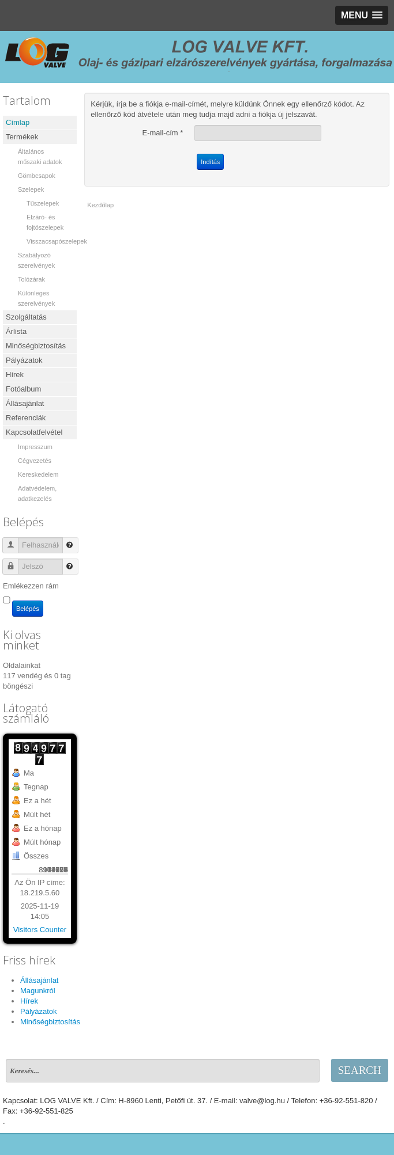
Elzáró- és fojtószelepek (45, 222)
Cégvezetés (34, 460)
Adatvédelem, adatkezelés (37, 493)
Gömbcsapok (36, 175)
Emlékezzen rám (31, 586)
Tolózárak (31, 279)
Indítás (210, 161)
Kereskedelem (38, 474)
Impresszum (35, 446)
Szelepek (31, 189)
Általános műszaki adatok (40, 156)
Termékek (22, 136)
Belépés (27, 608)
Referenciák (26, 417)
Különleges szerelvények (36, 298)
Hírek (15, 374)
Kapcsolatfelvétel (34, 432)
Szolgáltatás (26, 317)
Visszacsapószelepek (52, 241)
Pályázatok (24, 360)
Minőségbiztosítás (36, 345)
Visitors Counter (39, 929)
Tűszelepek (43, 203)
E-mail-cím (162, 132)
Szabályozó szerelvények (36, 260)
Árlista (16, 331)
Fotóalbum (23, 389)
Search (359, 1070)
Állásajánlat (25, 403)
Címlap (17, 122)
